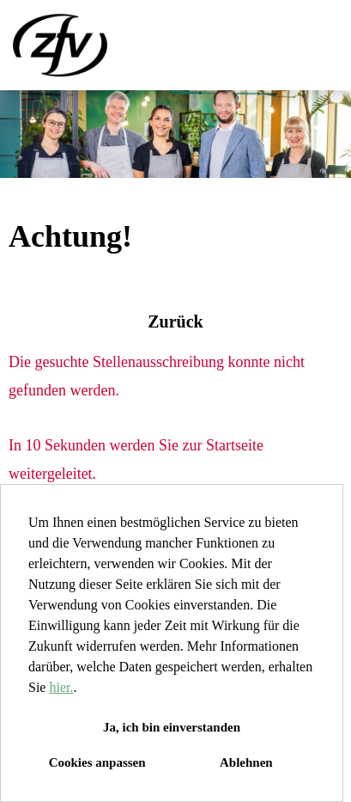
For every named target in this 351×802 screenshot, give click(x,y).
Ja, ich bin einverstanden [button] (171, 727)
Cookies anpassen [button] (97, 762)
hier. (61, 687)
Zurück (175, 321)
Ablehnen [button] (246, 762)
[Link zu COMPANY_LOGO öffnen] (60, 45)
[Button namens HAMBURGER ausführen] (309, 45)
